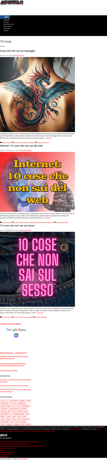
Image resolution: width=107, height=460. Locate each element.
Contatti (2, 450)
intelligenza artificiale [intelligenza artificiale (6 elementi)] (18, 413)
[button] (1, 35)
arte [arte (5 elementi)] (15, 403)
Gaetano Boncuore (76, 429)
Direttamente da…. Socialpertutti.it (14, 353)
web (53, 222)
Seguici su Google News (10, 324)
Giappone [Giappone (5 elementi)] (19, 411)
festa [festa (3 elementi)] (14, 411)
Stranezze (6, 20)
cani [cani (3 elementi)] (19, 406)
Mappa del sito (4, 457)
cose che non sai (24, 142)
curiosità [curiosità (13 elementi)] (3, 411)
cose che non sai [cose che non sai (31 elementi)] (13, 408)
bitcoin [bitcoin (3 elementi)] (9, 406)
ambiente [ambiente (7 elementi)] (22, 400)
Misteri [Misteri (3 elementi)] (2, 416)
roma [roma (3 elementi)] (14, 419)
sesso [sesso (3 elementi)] (18, 419)
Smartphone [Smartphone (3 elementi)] (26, 419)
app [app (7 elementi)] (11, 403)
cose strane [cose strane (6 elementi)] (23, 408)
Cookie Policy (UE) (5, 454)
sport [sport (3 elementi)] (12, 421)
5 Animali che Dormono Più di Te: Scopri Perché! (14, 385)
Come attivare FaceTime (8, 370)
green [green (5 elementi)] (26, 411)
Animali (5, 30)
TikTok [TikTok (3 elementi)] (2, 424)
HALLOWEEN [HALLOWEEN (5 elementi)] (4, 413)
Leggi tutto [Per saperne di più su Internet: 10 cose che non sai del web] (47, 218)
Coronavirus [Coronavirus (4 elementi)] (4, 408)
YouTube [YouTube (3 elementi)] (28, 424)
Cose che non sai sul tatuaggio (19, 50)
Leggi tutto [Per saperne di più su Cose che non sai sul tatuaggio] (49, 138)
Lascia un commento (42, 142)
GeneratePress (24, 459)
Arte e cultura (7, 26)
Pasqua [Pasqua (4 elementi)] (8, 419)
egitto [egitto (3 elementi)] (9, 411)
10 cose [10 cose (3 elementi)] (3, 400)
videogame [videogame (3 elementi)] (16, 424)
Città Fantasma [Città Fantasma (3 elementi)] (26, 406)
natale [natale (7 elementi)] (24, 416)
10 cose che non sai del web (27, 222)
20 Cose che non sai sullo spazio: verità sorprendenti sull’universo (15, 381)
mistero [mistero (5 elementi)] (9, 416)
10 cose (15, 142)
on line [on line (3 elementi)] (2, 419)
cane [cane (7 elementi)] (14, 406)
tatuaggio (32, 142)
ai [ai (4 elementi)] (7, 400)
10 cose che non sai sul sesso (18, 225)
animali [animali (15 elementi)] (28, 400)
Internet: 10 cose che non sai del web (23, 145)
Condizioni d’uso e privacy (7, 448)
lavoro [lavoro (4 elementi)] (27, 413)
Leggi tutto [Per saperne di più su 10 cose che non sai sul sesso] (40, 313)
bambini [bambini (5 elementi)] (3, 406)
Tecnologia (6, 28)
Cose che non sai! (8, 24)
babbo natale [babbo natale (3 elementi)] (21, 403)
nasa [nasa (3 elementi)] (19, 416)
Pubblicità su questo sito (7, 452)
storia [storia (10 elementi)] (16, 421)
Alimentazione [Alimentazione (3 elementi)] (14, 400)
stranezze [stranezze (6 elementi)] (23, 421)
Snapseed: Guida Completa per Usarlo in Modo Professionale (14, 357)
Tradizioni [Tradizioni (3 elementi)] (9, 424)
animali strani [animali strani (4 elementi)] (4, 403)
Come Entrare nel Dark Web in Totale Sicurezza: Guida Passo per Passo (13, 365)
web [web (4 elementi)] (23, 424)
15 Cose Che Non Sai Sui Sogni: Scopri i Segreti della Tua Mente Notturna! (15, 390)
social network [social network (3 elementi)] (4, 421)
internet (48, 222)
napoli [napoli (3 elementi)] (14, 416)
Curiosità (6, 22)
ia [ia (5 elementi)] (10, 413)
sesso (31, 317)
